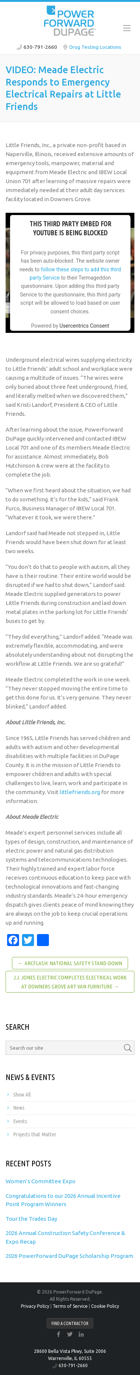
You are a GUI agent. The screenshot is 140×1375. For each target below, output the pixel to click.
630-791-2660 (40, 47)
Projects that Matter (34, 1134)
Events (20, 1121)
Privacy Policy (35, 1306)
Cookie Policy (105, 1306)
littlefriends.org (80, 792)
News (19, 1107)
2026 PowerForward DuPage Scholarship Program (69, 1256)
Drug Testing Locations (95, 47)
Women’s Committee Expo (40, 1181)
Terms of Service (70, 1306)
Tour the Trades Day (31, 1219)
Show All (22, 1094)
